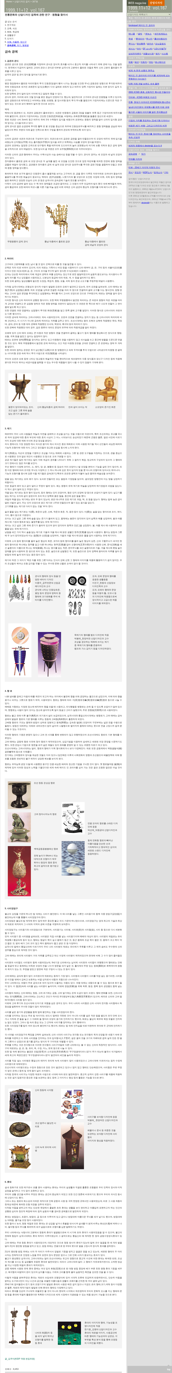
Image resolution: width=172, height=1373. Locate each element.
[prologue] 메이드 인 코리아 (142, 25)
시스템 (165, 53)
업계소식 (158, 172)
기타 (166, 172)
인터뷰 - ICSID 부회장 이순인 (142, 97)
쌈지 (157, 53)
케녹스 (148, 34)
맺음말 (25, 45)
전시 (131, 172)
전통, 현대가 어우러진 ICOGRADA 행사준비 (149, 102)
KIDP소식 (147, 172)
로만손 (150, 44)
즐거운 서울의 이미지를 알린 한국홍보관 (148, 112)
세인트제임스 (160, 34)
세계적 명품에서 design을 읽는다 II (145, 145)
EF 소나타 (147, 48)
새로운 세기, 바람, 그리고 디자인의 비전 (148, 125)
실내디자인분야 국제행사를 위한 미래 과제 (149, 107)
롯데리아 (140, 39)
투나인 (149, 39)
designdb (145, 203)
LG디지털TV (160, 48)
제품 (131, 62)
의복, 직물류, (13, 42)
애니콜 (132, 34)
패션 (137, 62)
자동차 (144, 62)
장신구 (23, 42)
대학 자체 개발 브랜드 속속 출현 (144, 84)
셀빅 (140, 34)
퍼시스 (132, 48)
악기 (143, 154)
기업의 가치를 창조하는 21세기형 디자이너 (149, 120)
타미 (139, 48)
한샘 (131, 39)
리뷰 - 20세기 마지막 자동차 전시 (144, 167)
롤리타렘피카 (160, 39)
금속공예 (133, 154)
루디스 (132, 44)
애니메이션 (160, 62)
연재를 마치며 (135, 159)
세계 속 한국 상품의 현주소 (141, 70)
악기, (19, 45)
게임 (151, 62)
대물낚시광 (148, 53)
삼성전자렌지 (135, 53)
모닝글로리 (160, 44)
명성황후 (141, 44)
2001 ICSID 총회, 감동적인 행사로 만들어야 (149, 92)
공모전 (138, 172)
